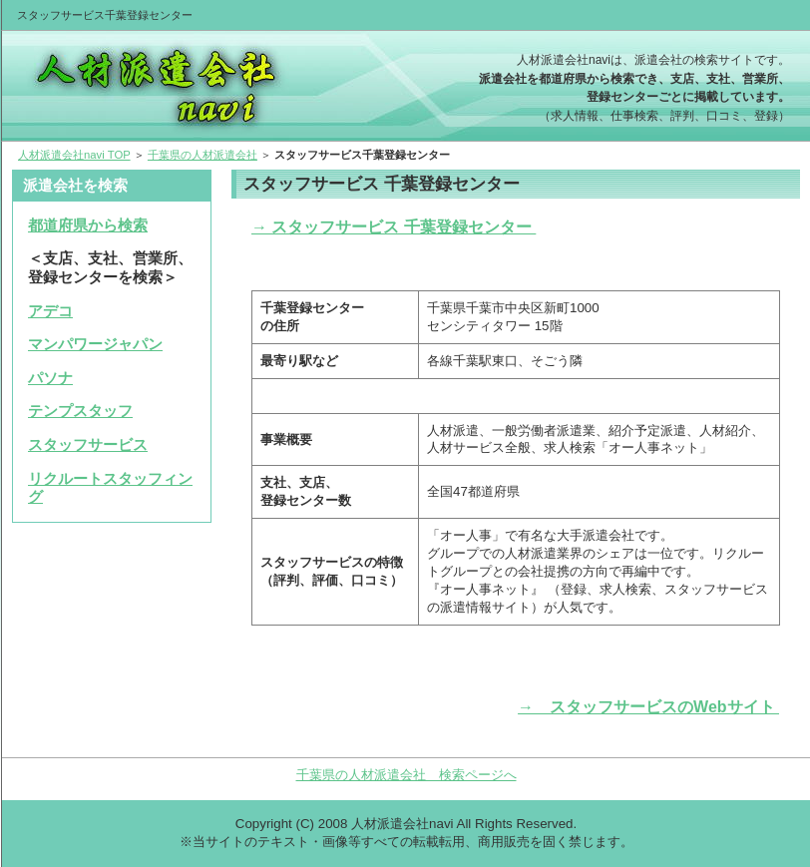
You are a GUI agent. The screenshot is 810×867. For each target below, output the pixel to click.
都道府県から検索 (88, 225)
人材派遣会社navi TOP (74, 155)
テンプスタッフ (80, 411)
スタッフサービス (88, 445)
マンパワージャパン (95, 344)
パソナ (50, 378)
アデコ (50, 311)
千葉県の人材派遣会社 (202, 155)
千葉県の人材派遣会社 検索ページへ (406, 774)
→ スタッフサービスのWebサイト (649, 706)
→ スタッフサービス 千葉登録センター (394, 226)
